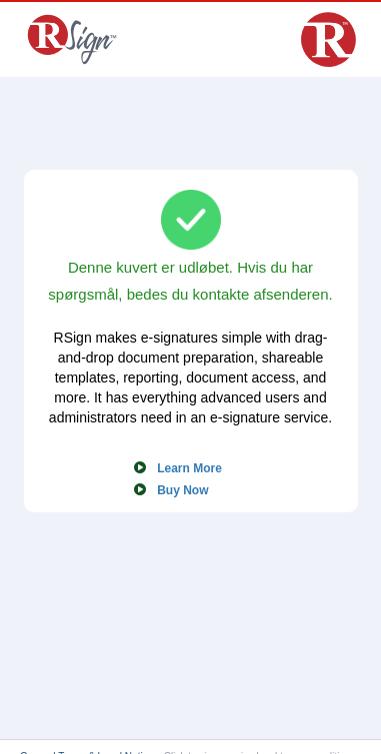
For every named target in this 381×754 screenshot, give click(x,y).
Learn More (189, 468)
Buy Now (182, 490)
